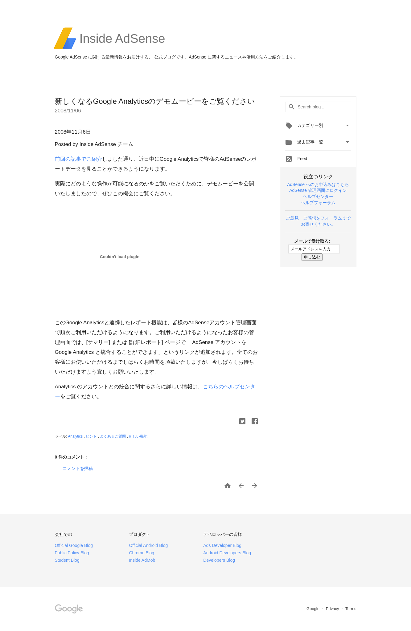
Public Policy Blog (72, 552)
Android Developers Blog (227, 552)
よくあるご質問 (113, 436)
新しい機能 (138, 436)
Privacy (333, 608)
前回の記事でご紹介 (78, 159)
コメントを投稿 (78, 468)
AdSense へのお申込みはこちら (318, 184)
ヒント (92, 436)
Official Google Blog (74, 545)
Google (313, 608)
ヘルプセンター (318, 196)
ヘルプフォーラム (318, 202)
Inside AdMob (142, 560)
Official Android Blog (148, 545)
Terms (350, 608)
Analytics (76, 436)
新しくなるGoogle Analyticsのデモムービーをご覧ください (155, 101)
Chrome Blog (141, 552)
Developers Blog (219, 560)
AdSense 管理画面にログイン (318, 190)
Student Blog (67, 560)
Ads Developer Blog (222, 545)
